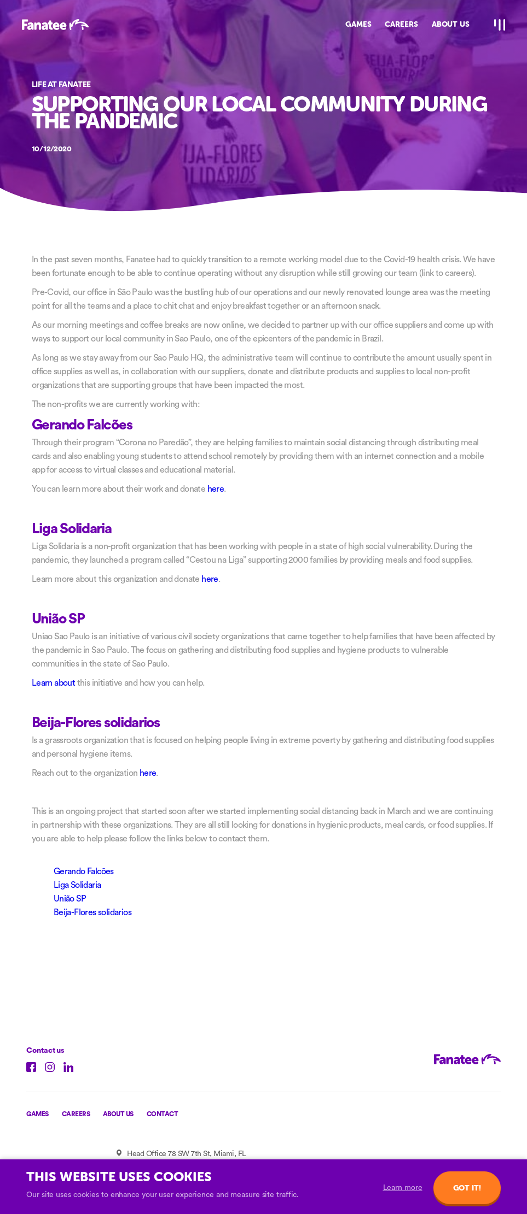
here (215, 489)
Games (37, 1114)
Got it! (467, 1188)
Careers (76, 1114)
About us (118, 1114)
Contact (162, 1114)
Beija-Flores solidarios (92, 912)
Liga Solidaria (77, 885)
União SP (70, 898)
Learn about (53, 683)
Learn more (402, 1188)
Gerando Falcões (84, 871)
